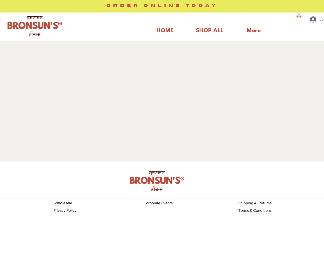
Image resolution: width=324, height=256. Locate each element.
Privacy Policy (65, 210)
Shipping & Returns (255, 203)
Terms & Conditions (255, 210)
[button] (299, 18)
